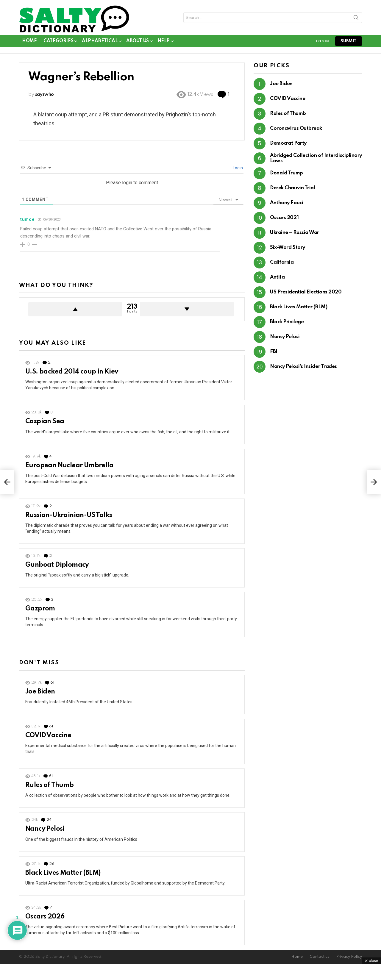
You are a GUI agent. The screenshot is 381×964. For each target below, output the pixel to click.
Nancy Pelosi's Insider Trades (303, 366)
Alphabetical (100, 42)
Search (356, 18)
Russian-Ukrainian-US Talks (68, 515)
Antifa (277, 277)
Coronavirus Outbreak (296, 128)
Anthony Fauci (286, 202)
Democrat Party (288, 143)
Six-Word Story (287, 247)
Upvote (75, 309)
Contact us (319, 957)
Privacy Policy (349, 957)
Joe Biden (40, 691)
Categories (58, 42)
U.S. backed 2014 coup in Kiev (71, 371)
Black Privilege (287, 321)
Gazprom (40, 608)
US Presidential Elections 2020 (306, 292)
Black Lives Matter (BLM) (63, 873)
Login (237, 167)
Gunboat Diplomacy (57, 565)
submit (349, 41)
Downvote (187, 309)
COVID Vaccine (48, 735)
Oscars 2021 (284, 217)
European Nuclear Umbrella (69, 465)
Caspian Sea (44, 421)
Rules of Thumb (49, 785)
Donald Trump (286, 173)
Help (163, 42)
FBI (273, 351)
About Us (137, 42)
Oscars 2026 (44, 916)
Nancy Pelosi (45, 829)
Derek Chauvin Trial (292, 187)
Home (29, 41)
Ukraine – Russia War (294, 232)
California (282, 262)
